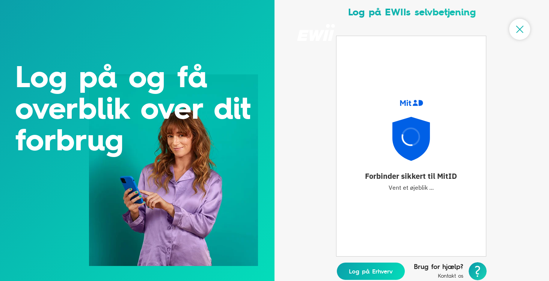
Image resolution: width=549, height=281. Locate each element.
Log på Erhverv (371, 271)
